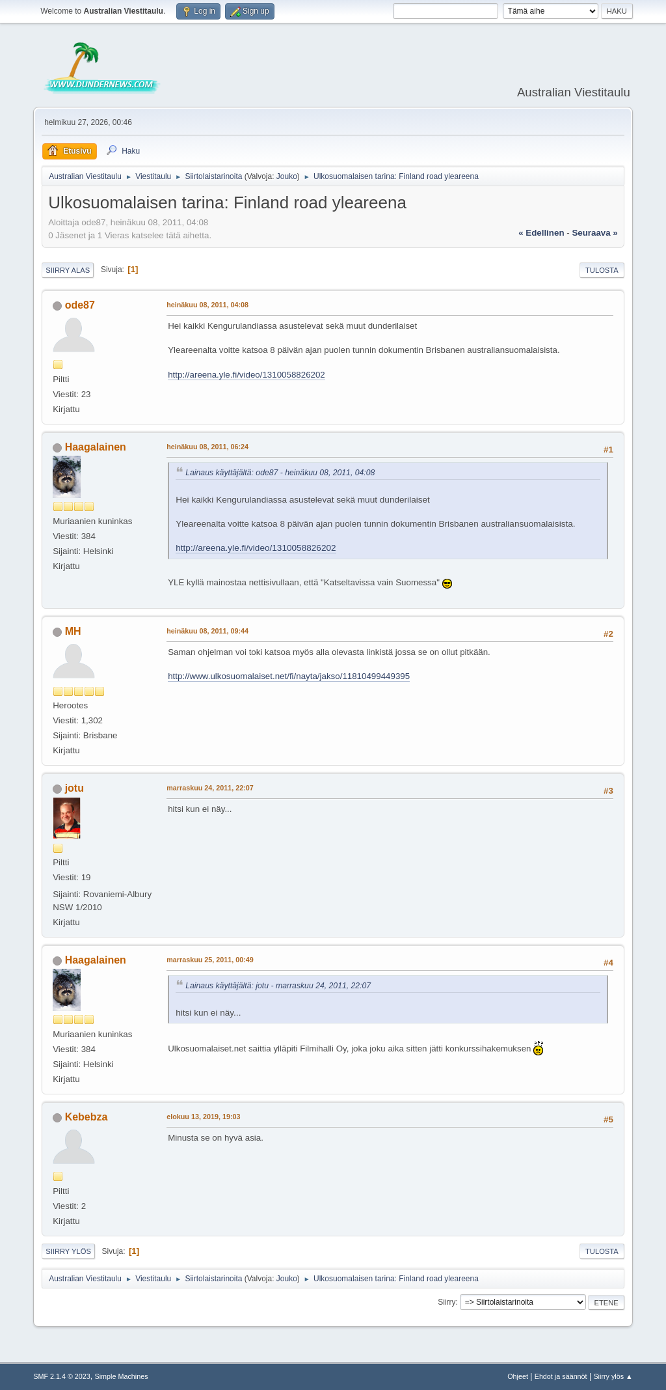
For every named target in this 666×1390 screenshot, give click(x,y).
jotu (74, 788)
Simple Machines (121, 1376)
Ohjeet (517, 1376)
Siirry (446, 1302)
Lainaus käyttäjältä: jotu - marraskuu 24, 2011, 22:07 (278, 985)
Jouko (286, 176)
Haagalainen (95, 446)
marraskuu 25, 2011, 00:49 (210, 960)
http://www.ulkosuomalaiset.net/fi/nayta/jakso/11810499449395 (289, 676)
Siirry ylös (68, 1251)
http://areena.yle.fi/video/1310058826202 (246, 375)
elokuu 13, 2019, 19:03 (203, 1116)
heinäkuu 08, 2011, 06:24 (207, 447)
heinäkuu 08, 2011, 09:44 (207, 631)
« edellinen (541, 233)
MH (73, 631)
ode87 (80, 305)
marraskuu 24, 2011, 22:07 (210, 788)
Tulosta (602, 270)
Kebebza (86, 1116)
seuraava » (594, 233)
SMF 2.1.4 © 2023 (61, 1376)
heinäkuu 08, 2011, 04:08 (207, 305)
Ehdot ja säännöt (561, 1376)
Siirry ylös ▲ (612, 1376)
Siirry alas (68, 270)
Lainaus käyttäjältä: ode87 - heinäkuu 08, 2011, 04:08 (280, 472)
